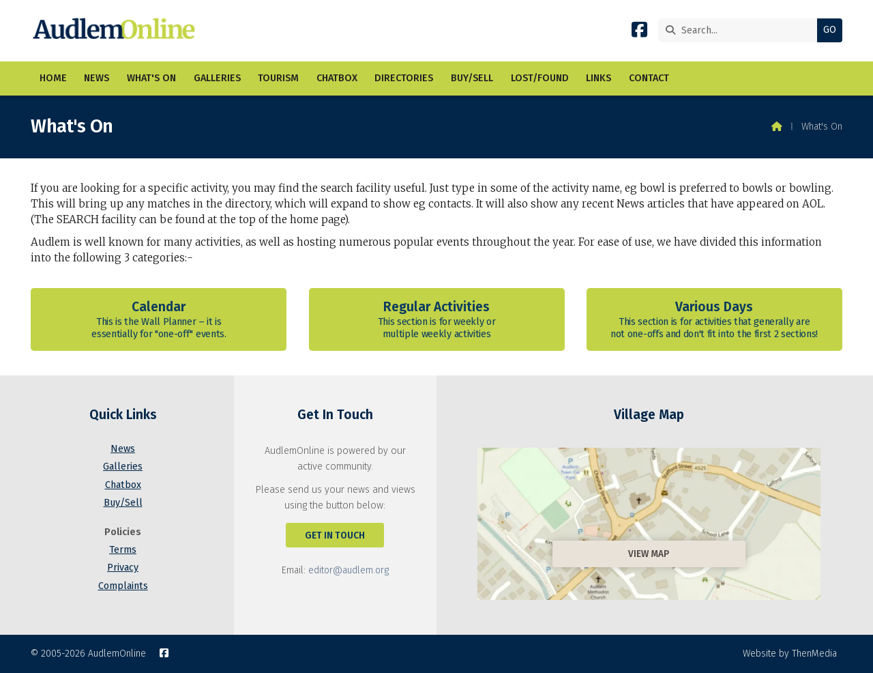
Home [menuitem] (53, 78)
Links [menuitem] (598, 78)
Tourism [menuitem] (278, 78)
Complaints (123, 586)
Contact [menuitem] (649, 78)
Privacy (122, 567)
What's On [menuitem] (151, 78)
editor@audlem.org (348, 570)
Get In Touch (335, 535)
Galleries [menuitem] (217, 78)
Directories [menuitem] (403, 78)
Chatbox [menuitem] (336, 78)
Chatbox (123, 485)
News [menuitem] (96, 78)
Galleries (123, 466)
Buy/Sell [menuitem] (472, 78)
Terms (122, 550)
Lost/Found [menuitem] (540, 78)
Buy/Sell (123, 503)
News (122, 449)
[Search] (741, 30)
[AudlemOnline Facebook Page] (639, 32)
